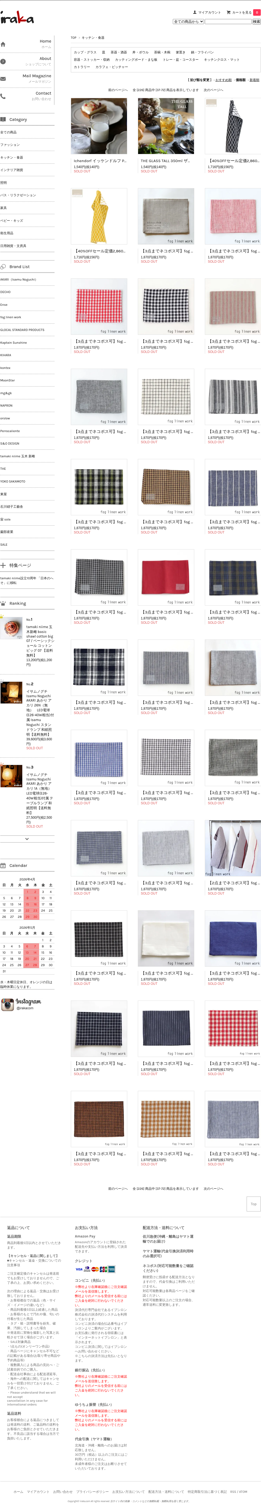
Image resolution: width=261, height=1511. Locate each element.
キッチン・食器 (93, 38)
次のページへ (213, 90)
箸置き (181, 52)
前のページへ (118, 90)
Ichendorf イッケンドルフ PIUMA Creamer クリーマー (123, 160)
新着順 (254, 80)
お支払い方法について (128, 1492)
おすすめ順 (223, 80)
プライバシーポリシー (92, 1492)
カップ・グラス (85, 52)
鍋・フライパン (202, 52)
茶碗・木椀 (162, 52)
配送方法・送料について (166, 1492)
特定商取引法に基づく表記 (207, 1492)
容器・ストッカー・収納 (92, 60)
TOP (73, 38)
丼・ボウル (140, 52)
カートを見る (246, 12)
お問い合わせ (63, 1492)
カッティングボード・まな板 (136, 60)
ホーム (18, 1492)
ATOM (243, 1492)
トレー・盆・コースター (181, 60)
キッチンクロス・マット (222, 60)
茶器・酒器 (119, 52)
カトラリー (82, 67)
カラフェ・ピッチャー (112, 67)
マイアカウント (209, 12)
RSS (233, 1492)
